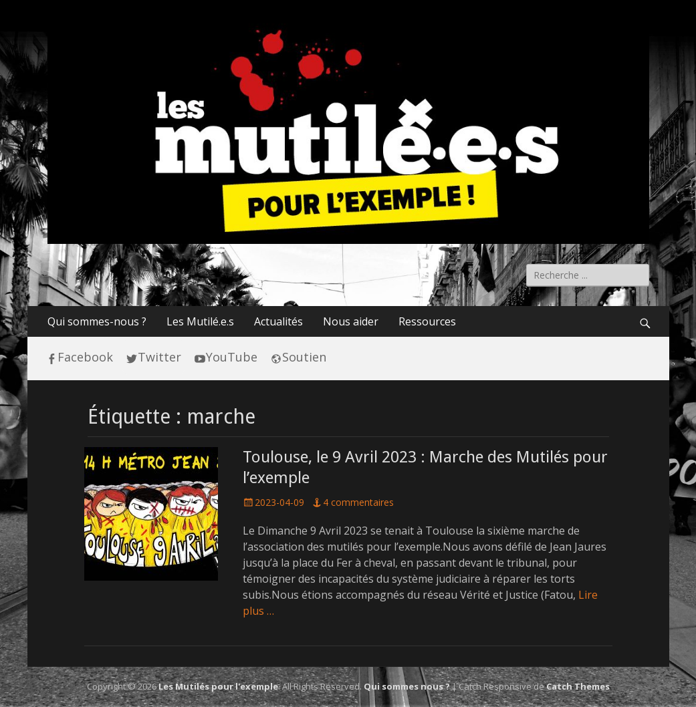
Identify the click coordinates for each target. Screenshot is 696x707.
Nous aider (350, 321)
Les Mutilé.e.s (200, 321)
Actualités (278, 321)
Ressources (427, 321)
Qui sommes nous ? (407, 686)
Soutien (304, 357)
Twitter (159, 357)
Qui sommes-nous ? (96, 321)
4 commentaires (358, 502)
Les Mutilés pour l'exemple (218, 686)
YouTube (231, 357)
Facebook (85, 357)
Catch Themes (578, 686)
